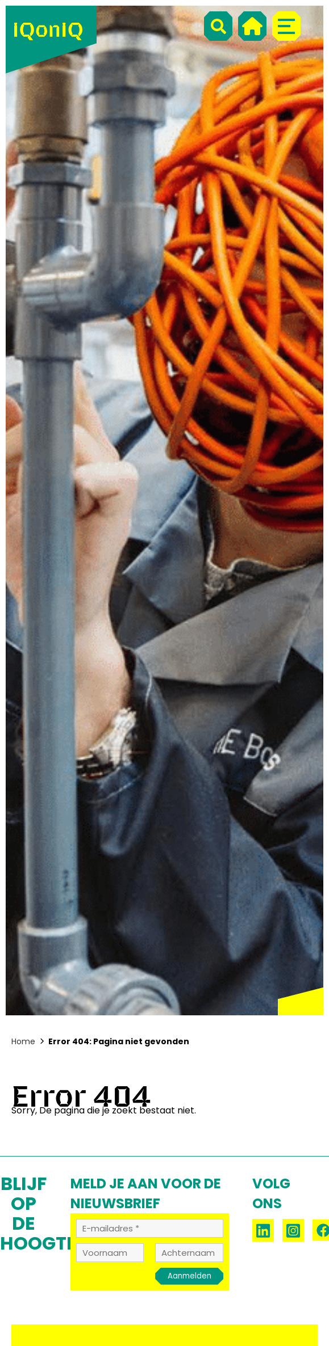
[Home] (252, 26)
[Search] (218, 26)
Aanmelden (189, 1276)
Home (23, 1041)
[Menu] (286, 26)
